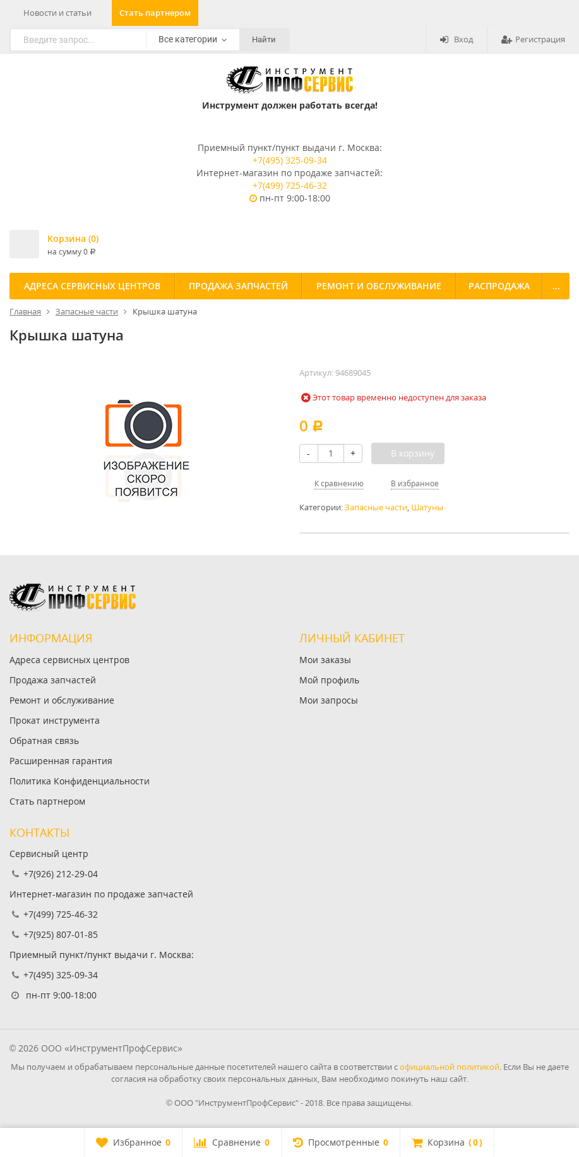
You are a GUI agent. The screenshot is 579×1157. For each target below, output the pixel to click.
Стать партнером (155, 12)
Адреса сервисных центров (92, 286)
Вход (456, 39)
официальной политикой (449, 1066)
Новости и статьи (57, 12)
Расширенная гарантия (60, 761)
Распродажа (499, 286)
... (556, 286)
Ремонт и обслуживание (378, 286)
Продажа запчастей (238, 286)
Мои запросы (328, 700)
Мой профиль (329, 680)
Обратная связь (44, 740)
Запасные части (376, 507)
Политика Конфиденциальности (79, 781)
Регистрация (533, 39)
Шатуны (427, 507)
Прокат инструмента (54, 720)
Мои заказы (325, 660)
